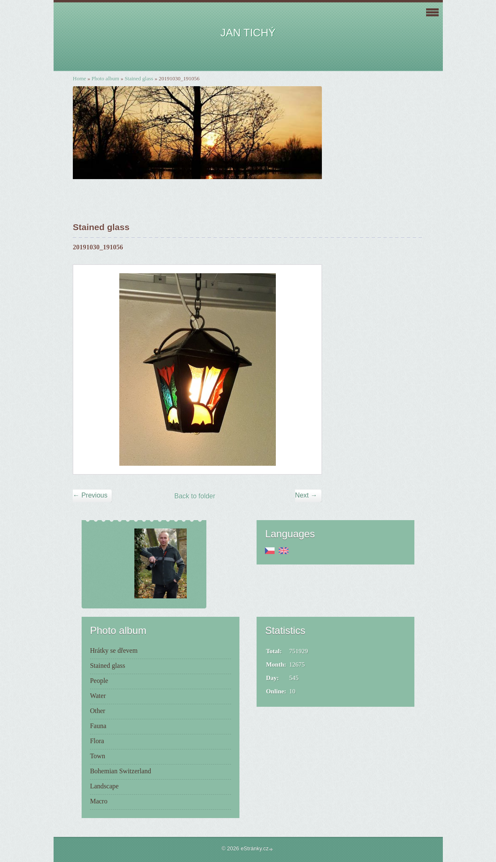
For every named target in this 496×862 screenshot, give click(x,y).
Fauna (98, 725)
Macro (99, 801)
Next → (306, 495)
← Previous (90, 495)
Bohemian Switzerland (120, 771)
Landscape (104, 786)
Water (98, 695)
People (99, 680)
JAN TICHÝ (248, 32)
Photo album (105, 78)
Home (79, 78)
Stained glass (139, 78)
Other (97, 710)
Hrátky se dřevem (114, 650)
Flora (97, 740)
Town (97, 755)
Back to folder (195, 496)
